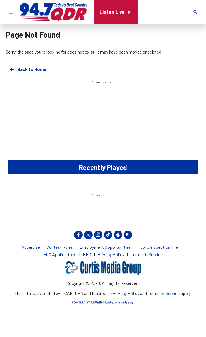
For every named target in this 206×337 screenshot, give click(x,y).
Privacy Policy (126, 293)
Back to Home (27, 69)
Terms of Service (164, 293)
